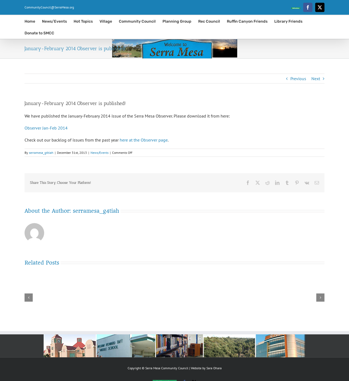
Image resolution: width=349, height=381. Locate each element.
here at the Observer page (144, 140)
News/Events (100, 153)
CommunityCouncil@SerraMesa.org (49, 7)
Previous (298, 78)
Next (315, 78)
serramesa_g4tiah (41, 153)
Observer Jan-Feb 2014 (46, 128)
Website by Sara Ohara (206, 368)
